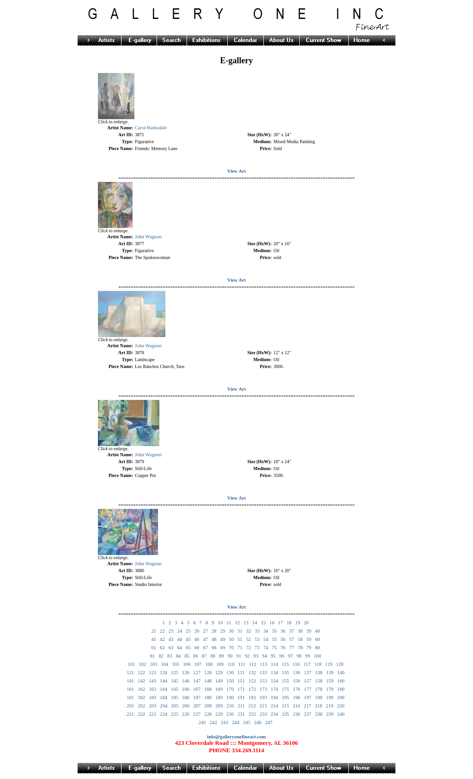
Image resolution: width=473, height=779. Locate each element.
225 (174, 714)
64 (179, 647)
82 (161, 655)
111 (241, 664)
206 (185, 705)
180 (341, 689)
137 (307, 672)
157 (307, 680)
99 (307, 655)
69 (222, 647)
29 (222, 631)
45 (188, 639)
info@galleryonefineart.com (236, 736)
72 (248, 647)
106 (186, 664)
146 (185, 680)
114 (274, 664)
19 (297, 622)
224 (163, 714)
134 (274, 672)
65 (188, 647)
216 (296, 705)
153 (263, 680)
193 (263, 697)
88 (212, 655)
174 (274, 689)
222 (141, 714)
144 (163, 680)
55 (274, 639)
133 (263, 672)
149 (219, 680)
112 (252, 664)
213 (263, 705)
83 (169, 655)
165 (174, 689)
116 (296, 664)
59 (308, 639)
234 (274, 714)
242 (213, 722)
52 (248, 639)
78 (300, 647)
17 (280, 622)
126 (185, 672)
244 (235, 722)
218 (318, 705)
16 (271, 622)
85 (186, 655)
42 (162, 639)
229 (219, 714)
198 (318, 697)
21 (153, 631)
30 (231, 631)
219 (330, 705)
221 (130, 714)
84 (178, 655)
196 (296, 697)
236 (296, 714)
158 (318, 680)
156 (296, 680)
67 (205, 647)
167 (196, 689)
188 (208, 697)
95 (273, 655)
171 (241, 689)
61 (153, 647)
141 (130, 680)
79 (308, 647)
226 (185, 714)
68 (214, 647)
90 (230, 655)
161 (130, 689)
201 (130, 705)
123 (152, 672)
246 (257, 722)
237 (307, 714)
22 (162, 631)
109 (220, 664)
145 (174, 680)
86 (195, 655)
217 (307, 705)
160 (341, 680)
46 (197, 639)
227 (196, 714)
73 (257, 647)
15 (263, 622)
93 (256, 655)
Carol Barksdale (151, 127)
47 (205, 639)
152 (252, 680)
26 (197, 631)
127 (196, 672)
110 (231, 664)
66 (197, 647)
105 (175, 664)
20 (306, 622)
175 (285, 689)
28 (214, 631)
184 (163, 697)
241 (202, 722)
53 (257, 639)
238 (318, 714)
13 (246, 622)
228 (208, 714)
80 (317, 647)
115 (285, 664)
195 (285, 697)
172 (252, 689)
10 (220, 622)
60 (317, 639)
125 (174, 672)
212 (252, 705)
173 (263, 689)
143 (152, 680)
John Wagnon (148, 236)
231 (241, 714)
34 (265, 631)
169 (219, 689)
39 (308, 631)
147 (196, 680)
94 (264, 655)
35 (274, 631)
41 (153, 639)
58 (300, 639)
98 (299, 655)
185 (174, 697)
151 (241, 680)
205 (174, 705)
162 (141, 689)
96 (282, 655)
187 (196, 697)
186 (185, 697)
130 (230, 672)
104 (164, 664)
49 (222, 639)
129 (219, 672)
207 (196, 705)
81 (152, 655)
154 (274, 680)
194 (274, 697)
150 (230, 680)
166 (185, 689)
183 (152, 697)
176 (296, 689)
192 (252, 697)
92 (247, 655)
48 (214, 639)
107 (197, 664)
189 (219, 697)
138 (318, 672)
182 (141, 697)
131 (241, 672)
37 (291, 631)
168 (208, 689)
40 (317, 631)
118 (318, 664)
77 (291, 647)
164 (163, 689)
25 (188, 631)
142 (141, 680)
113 (263, 664)
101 (131, 664)
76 (282, 647)
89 (221, 655)
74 (265, 647)
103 (153, 664)
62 (162, 647)
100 (317, 655)
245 (246, 722)
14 (254, 622)
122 (141, 672)
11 (228, 622)
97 (290, 655)
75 (274, 647)
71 (240, 647)
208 (208, 705)
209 (219, 705)
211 (241, 705)
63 (171, 647)
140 (341, 672)
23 (171, 631)
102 (142, 664)
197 (307, 697)
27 (205, 631)
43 (171, 639)
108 (208, 664)
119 (329, 664)
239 (330, 714)
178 (318, 689)
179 (330, 689)
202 (141, 705)
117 (307, 664)
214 (274, 705)
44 (179, 639)
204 (163, 705)
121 (130, 672)
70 (231, 647)
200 (341, 697)
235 (285, 714)
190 (230, 697)
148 (208, 680)
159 (330, 680)
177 (307, 689)
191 (241, 697)
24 (179, 631)
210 (230, 705)
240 (341, 714)
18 (288, 622)
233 (263, 714)
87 (204, 655)
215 (285, 705)
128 (208, 672)
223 (152, 714)
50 (231, 639)
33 (257, 631)
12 (237, 622)
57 (291, 639)
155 (285, 680)
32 (248, 631)
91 (238, 655)
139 (330, 672)
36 (282, 631)
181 (130, 697)
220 (341, 705)
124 (163, 672)
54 (265, 639)
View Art (236, 171)
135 (285, 672)
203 (152, 705)
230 (230, 714)
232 (252, 714)
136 (296, 672)
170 (230, 689)
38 (300, 631)
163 (152, 689)
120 (340, 664)
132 (252, 672)
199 (330, 697)
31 (240, 631)
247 (269, 722)
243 (224, 722)
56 (282, 639)
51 (240, 639)
